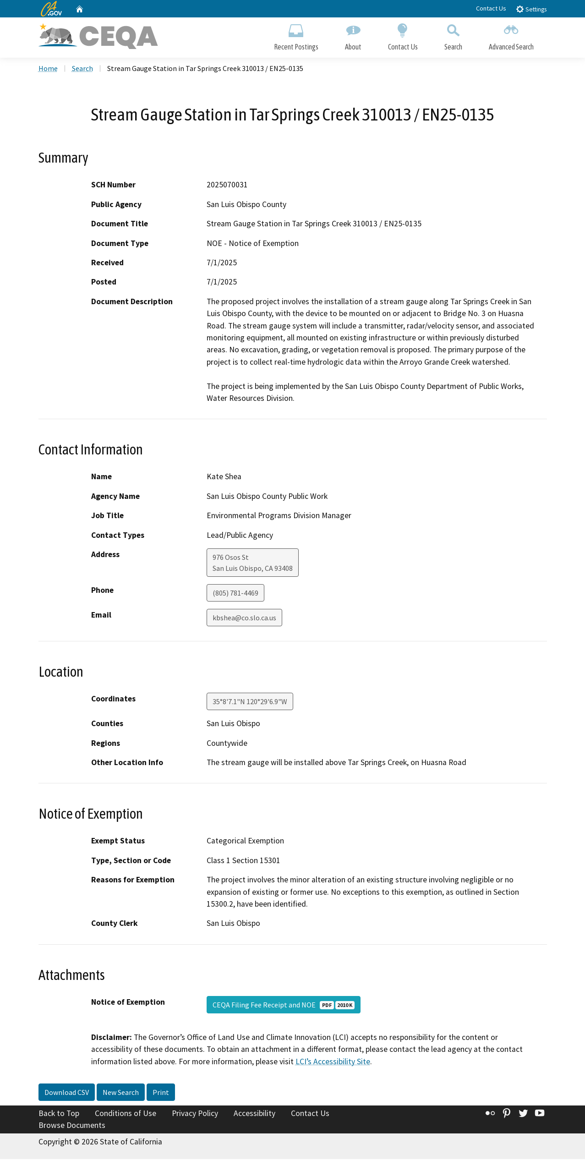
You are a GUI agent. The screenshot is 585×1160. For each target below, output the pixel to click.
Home (48, 69)
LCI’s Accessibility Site (332, 1062)
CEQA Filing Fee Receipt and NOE (284, 1005)
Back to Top (58, 1115)
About (353, 35)
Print (161, 1093)
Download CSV (66, 1093)
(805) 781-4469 (235, 593)
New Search (121, 1093)
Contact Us (491, 8)
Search (453, 35)
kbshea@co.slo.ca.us (244, 618)
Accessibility (254, 1115)
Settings (531, 9)
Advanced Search (511, 35)
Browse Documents (71, 1126)
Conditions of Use (125, 1115)
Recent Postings (296, 35)
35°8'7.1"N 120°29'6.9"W (250, 702)
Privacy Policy (195, 1115)
